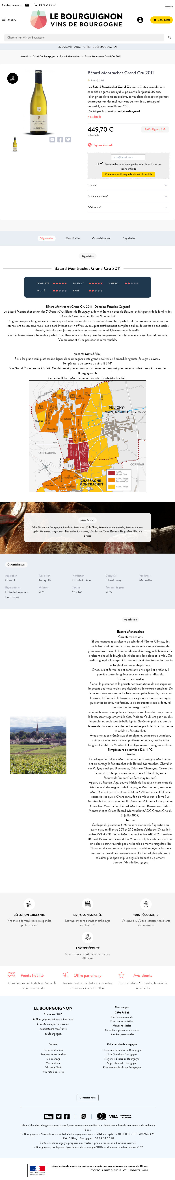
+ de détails (94, 117)
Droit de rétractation (121, 1021)
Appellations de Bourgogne (122, 1063)
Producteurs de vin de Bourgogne (122, 1067)
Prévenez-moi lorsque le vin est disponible (128, 174)
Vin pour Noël (53, 1067)
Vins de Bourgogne (136, 862)
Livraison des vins (53, 1050)
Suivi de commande (122, 1017)
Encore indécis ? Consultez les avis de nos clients (143, 985)
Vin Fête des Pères (53, 1072)
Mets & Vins (73, 238)
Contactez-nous (88, 1098)
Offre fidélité (122, 1012)
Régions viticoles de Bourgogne (121, 1059)
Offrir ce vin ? (128, 207)
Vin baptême (53, 1063)
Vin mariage (53, 1059)
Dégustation (46, 238)
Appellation (129, 238)
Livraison (128, 185)
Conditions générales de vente (122, 1030)
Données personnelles (122, 1034)
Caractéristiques (101, 238)
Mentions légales (122, 1025)
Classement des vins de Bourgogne (121, 1050)
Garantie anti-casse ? (128, 196)
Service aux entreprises (53, 1054)
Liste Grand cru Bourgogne (122, 1054)
